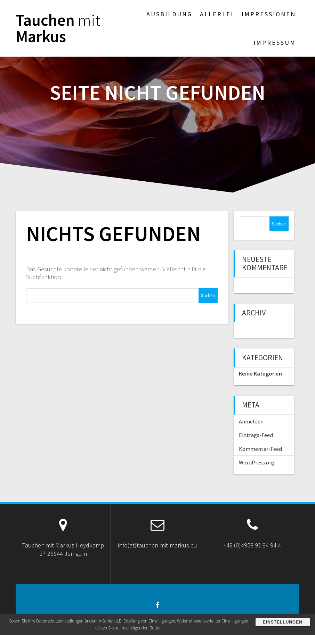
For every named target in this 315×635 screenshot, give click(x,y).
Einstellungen (282, 622)
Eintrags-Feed (256, 434)
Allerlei (217, 14)
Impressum (274, 43)
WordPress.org (256, 462)
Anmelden (251, 421)
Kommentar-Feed (260, 448)
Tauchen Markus (58, 28)
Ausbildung (169, 14)
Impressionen (269, 14)
